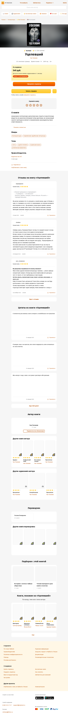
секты (14, 145)
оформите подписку (30, 95)
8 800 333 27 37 (7, 705)
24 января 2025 (30, 337)
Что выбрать (24, 3)
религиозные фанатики (19, 148)
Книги (6, 13)
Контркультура (16, 136)
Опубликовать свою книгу (19, 167)
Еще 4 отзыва (34, 299)
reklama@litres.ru (7, 712)
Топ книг (54, 13)
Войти (65, 3)
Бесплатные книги (30, 13)
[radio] (27, 105)
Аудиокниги (16, 13)
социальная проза (35, 145)
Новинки (43, 13)
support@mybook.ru (19, 705)
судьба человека (23, 145)
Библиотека (36, 3)
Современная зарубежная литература (34, 136)
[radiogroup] (34, 105)
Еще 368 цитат (34, 406)
